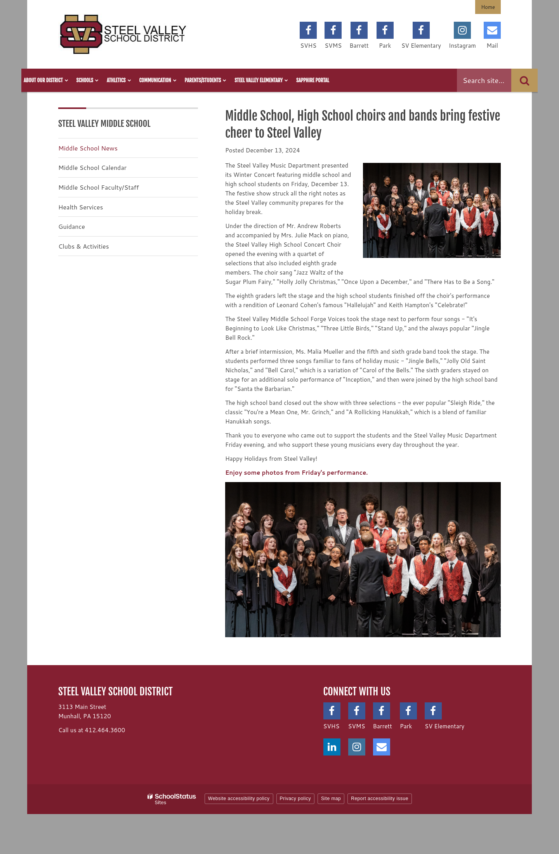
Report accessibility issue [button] (379, 798)
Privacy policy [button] (295, 798)
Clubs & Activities (83, 246)
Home (488, 6)
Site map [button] (331, 798)
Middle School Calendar (92, 167)
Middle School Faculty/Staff (98, 187)
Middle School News (88, 147)
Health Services (80, 206)
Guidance (71, 226)
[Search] (524, 80)
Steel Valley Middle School (104, 123)
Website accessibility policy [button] (239, 798)
